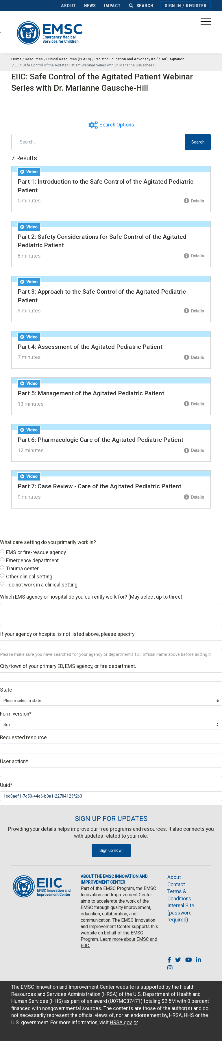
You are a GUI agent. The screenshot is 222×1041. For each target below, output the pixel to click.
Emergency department (32, 560)
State (6, 690)
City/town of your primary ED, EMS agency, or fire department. (68, 666)
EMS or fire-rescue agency (36, 552)
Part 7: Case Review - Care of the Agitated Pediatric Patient (99, 486)
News (90, 5)
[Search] (98, 142)
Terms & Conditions (179, 895)
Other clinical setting (29, 577)
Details (194, 201)
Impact (112, 5)
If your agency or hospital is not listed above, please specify (67, 634)
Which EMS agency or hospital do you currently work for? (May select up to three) (91, 597)
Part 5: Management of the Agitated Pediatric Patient (91, 393)
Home (16, 59)
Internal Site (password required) (180, 913)
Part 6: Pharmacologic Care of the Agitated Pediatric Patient (100, 439)
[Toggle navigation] (206, 23)
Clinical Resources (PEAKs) (68, 59)
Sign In (173, 5)
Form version (16, 714)
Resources (34, 59)
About (68, 5)
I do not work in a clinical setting (41, 585)
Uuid (6, 785)
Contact (176, 884)
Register (196, 5)
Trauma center (22, 568)
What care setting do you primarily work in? (48, 542)
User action (14, 761)
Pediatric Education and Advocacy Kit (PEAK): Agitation (139, 59)
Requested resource (23, 737)
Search (141, 5)
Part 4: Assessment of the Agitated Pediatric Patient (90, 346)
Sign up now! (111, 850)
